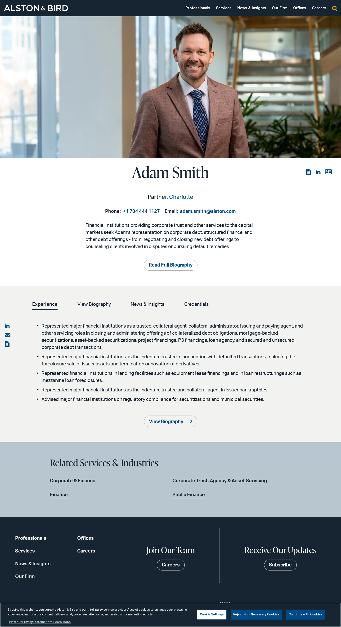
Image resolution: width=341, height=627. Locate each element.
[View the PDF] (309, 172)
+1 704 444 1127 (141, 211)
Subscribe (280, 565)
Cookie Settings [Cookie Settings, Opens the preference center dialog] (212, 614)
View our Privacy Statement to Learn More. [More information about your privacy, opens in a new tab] (40, 622)
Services (224, 8)
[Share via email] (7, 335)
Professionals (197, 8)
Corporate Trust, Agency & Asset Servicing (219, 480)
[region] (170, 615)
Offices (299, 8)
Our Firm (279, 8)
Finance (59, 494)
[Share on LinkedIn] (7, 326)
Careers (319, 8)
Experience (45, 304)
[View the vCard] (328, 172)
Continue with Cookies (306, 614)
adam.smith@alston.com (208, 211)
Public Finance (188, 494)
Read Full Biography (171, 265)
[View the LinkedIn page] (318, 172)
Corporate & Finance (72, 480)
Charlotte (181, 197)
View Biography (94, 304)
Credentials (196, 304)
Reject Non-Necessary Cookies (256, 614)
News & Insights (251, 8)
